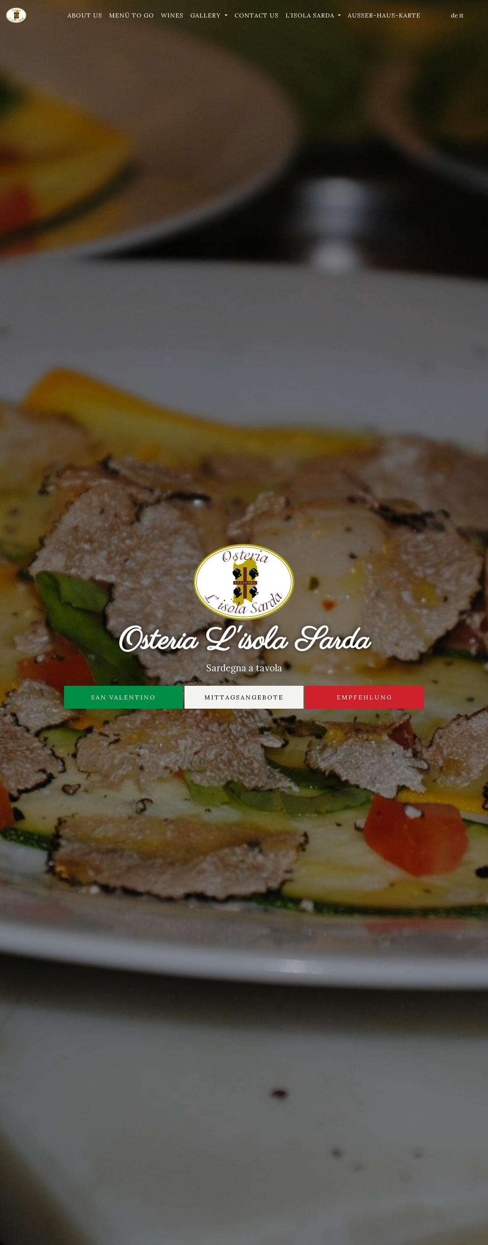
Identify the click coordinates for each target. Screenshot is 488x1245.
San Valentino (123, 697)
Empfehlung (364, 697)
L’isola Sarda (311, 15)
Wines (172, 15)
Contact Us (256, 15)
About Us (84, 15)
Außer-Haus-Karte (384, 15)
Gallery (206, 15)
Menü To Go (131, 15)
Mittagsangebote (244, 697)
